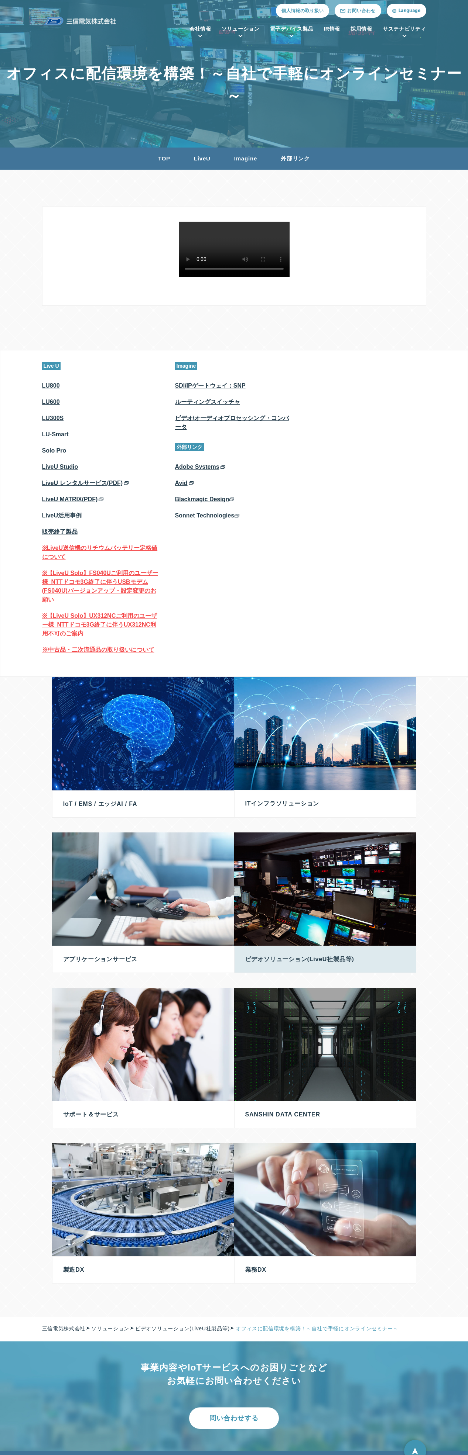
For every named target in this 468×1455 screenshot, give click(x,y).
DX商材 (126, 1398)
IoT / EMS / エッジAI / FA (149, 1310)
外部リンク (295, 158)
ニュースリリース (170, 1435)
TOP (164, 158)
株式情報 (382, 1339)
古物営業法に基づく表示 (204, 1443)
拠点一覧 (59, 1339)
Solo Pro (54, 450)
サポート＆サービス (141, 1369)
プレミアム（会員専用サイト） (292, 1324)
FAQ (377, 1398)
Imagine (245, 158)
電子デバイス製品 (292, 29)
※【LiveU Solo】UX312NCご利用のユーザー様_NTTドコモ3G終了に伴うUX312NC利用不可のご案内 (99, 625)
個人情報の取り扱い (302, 10)
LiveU (202, 158)
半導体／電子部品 (276, 1310)
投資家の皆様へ (391, 1310)
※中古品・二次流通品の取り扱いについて (98, 650)
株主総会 (382, 1324)
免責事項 (382, 1369)
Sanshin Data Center (144, 1339)
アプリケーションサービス (149, 1354)
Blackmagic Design (202, 499)
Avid (181, 483)
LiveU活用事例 (62, 515)
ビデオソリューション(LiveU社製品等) (164, 1383)
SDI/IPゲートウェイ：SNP (210, 385)
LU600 (51, 402)
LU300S (53, 418)
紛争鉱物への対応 (134, 1443)
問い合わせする (233, 1236)
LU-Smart (55, 434)
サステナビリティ (404, 29)
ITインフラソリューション (149, 1324)
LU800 (51, 385)
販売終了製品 (60, 532)
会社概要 (59, 1310)
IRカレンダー (388, 1383)
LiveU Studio (60, 467)
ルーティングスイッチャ (207, 402)
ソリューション (241, 29)
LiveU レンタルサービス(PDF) (82, 483)
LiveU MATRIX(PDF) (70, 499)
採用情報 (361, 29)
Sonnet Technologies (205, 515)
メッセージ (61, 1324)
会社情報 (200, 29)
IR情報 (332, 29)
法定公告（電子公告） (399, 1354)
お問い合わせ (224, 1435)
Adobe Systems (197, 467)
